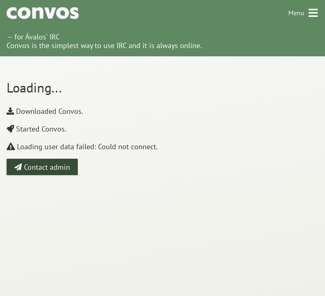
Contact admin (42, 167)
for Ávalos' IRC (37, 37)
